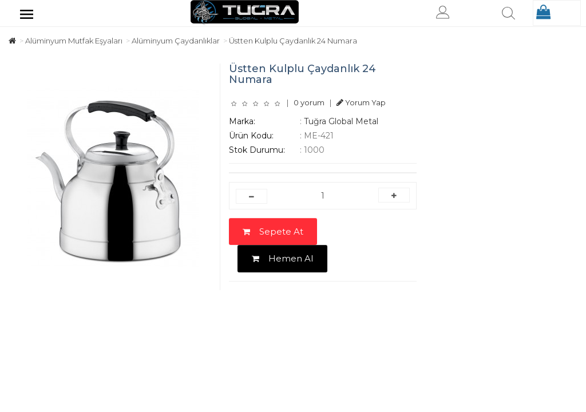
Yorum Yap (361, 102)
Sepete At (273, 231)
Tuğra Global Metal (341, 121)
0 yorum (309, 102)
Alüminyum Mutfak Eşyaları (73, 40)
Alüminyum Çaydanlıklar (176, 40)
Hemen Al (282, 258)
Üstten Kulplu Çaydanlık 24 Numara (293, 40)
